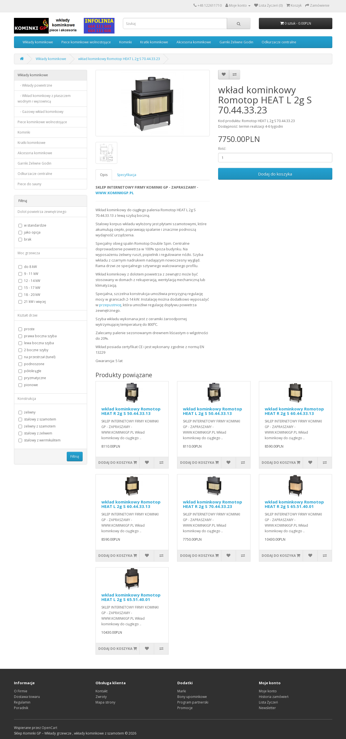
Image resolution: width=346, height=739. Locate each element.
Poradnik (21, 707)
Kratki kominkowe (154, 42)
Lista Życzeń (268, 702)
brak (24, 239)
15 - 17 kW (29, 287)
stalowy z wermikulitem (39, 440)
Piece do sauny (29, 184)
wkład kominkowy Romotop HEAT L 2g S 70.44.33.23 (119, 58)
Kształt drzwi (27, 315)
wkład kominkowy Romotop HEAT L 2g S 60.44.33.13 (131, 504)
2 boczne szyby (33, 350)
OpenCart (49, 727)
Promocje (185, 707)
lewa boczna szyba (36, 343)
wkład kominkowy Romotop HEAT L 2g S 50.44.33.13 (212, 411)
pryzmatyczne (32, 378)
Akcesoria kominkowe (193, 42)
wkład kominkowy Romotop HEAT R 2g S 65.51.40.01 (294, 504)
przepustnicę (110, 304)
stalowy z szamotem (37, 419)
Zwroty (101, 696)
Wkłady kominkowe (38, 42)
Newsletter (267, 707)
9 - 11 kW (28, 273)
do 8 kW (27, 266)
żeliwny (26, 412)
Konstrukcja (27, 398)
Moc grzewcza (29, 253)
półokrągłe (29, 371)
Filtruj (74, 456)
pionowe (28, 384)
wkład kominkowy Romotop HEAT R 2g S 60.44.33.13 (294, 411)
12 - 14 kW (29, 280)
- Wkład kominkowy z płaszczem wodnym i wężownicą (44, 98)
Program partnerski (192, 702)
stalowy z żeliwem (35, 433)
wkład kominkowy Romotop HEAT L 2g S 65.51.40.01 (131, 597)
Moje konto (268, 691)
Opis (104, 174)
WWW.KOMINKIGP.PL (115, 192)
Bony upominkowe (192, 696)
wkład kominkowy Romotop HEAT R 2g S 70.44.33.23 (212, 504)
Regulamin (22, 702)
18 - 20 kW (29, 294)
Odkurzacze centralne (279, 42)
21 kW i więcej (32, 301)
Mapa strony (105, 702)
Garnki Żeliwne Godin (236, 42)
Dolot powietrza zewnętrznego (42, 211)
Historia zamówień (273, 696)
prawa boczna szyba (37, 336)
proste (26, 329)
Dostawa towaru (27, 696)
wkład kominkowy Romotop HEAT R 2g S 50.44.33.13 (131, 411)
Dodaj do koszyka (275, 174)
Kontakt (102, 691)
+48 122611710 (209, 5)
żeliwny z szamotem (37, 426)
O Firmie (20, 691)
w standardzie (32, 225)
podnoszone (31, 364)
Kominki (125, 42)
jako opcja (29, 232)
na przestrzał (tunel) (36, 357)
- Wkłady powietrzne (35, 85)
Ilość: (222, 148)
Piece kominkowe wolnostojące (86, 42)
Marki (181, 691)
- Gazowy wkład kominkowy (40, 111)
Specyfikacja (126, 174)
